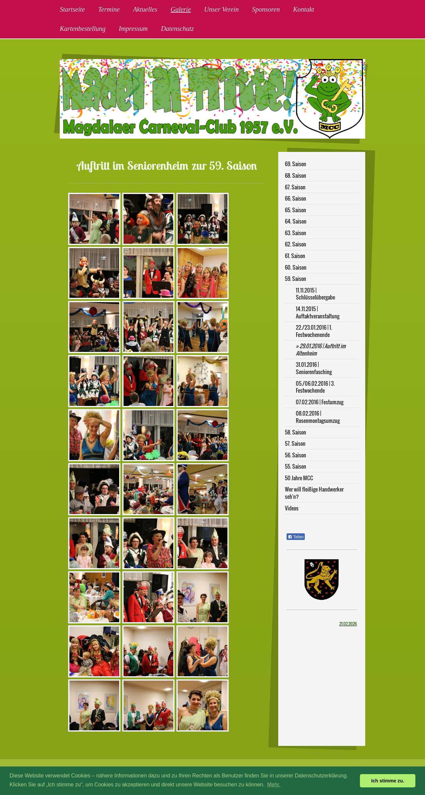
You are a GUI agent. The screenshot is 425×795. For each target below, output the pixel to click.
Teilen (295, 537)
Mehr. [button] (274, 784)
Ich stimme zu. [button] (387, 780)
